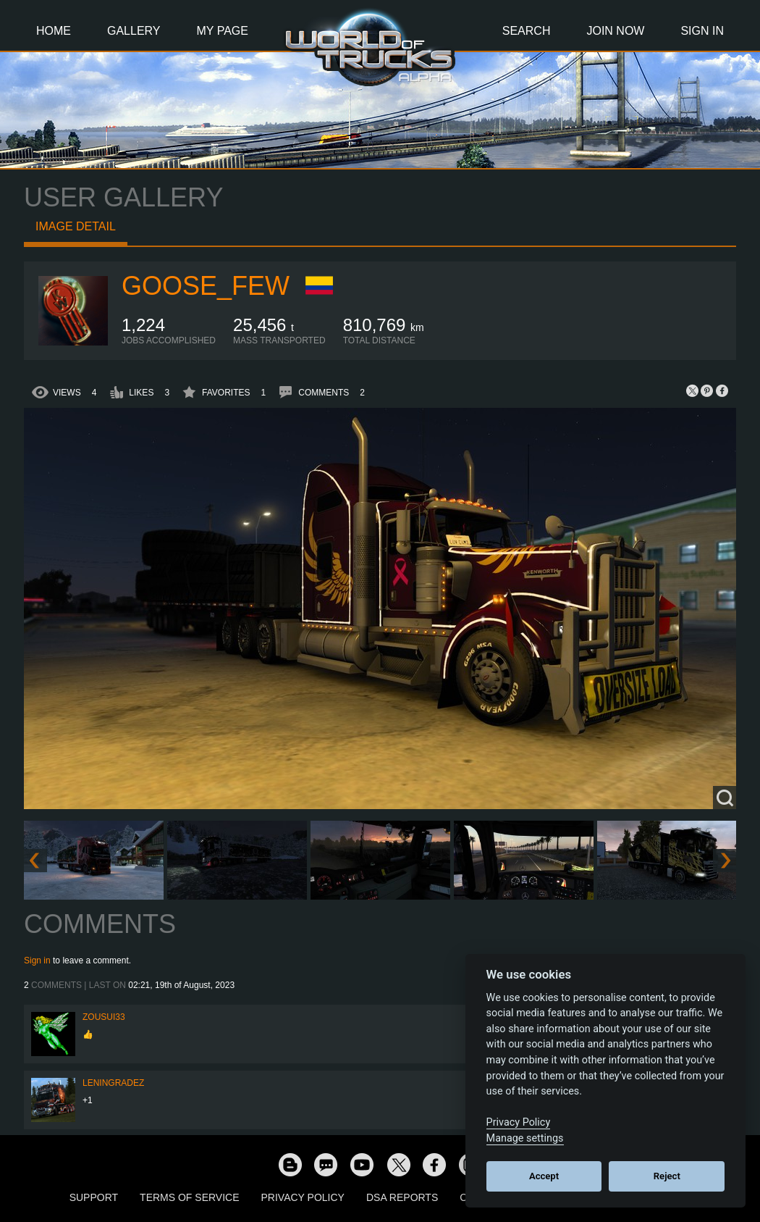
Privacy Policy (303, 1197)
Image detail (75, 226)
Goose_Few (206, 286)
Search (526, 31)
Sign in (37, 960)
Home (53, 31)
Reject (667, 1176)
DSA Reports (402, 1197)
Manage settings (525, 1138)
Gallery (134, 31)
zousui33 (104, 1017)
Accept (544, 1176)
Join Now (615, 31)
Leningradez (113, 1083)
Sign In (702, 31)
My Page (222, 31)
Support (93, 1197)
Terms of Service (189, 1197)
